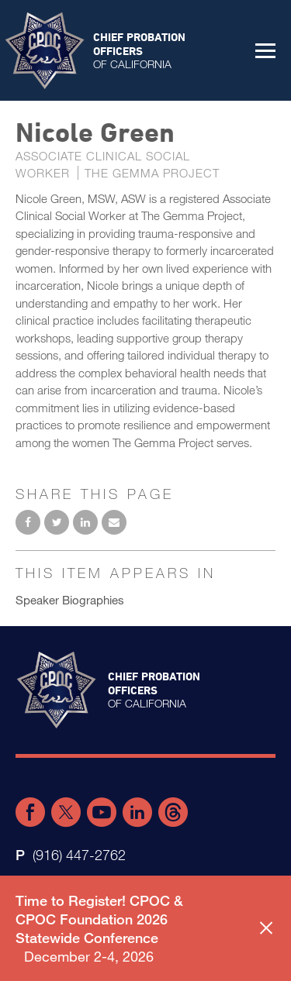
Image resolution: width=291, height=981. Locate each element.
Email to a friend (114, 522)
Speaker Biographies (70, 600)
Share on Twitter (56, 522)
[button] (265, 50)
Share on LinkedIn (85, 522)
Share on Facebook (28, 522)
